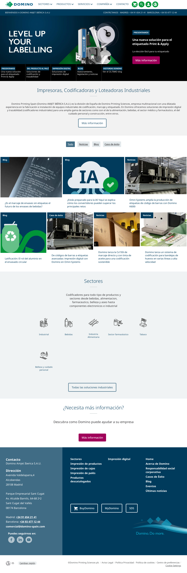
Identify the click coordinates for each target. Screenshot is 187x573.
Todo (70, 144)
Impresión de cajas (82, 468)
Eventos (151, 486)
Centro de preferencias (168, 562)
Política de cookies (145, 562)
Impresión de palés (82, 473)
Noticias (83, 144)
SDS (131, 508)
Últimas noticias (156, 491)
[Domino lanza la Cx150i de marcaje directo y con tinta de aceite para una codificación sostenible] (117, 239)
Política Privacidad (124, 562)
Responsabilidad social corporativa (160, 470)
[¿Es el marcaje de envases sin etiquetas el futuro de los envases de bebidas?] (31, 184)
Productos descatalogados (80, 479)
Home (150, 459)
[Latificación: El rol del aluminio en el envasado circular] (23, 239)
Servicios (85, 4)
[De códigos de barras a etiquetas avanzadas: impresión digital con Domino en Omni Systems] (70, 239)
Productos (65, 4)
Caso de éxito (112, 144)
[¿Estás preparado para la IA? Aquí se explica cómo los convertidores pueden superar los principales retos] (93, 184)
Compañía (104, 4)
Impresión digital (119, 459)
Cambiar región (27, 563)
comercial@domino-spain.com (25, 526)
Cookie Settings (173, 565)
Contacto (122, 4)
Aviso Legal (107, 562)
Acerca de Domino (157, 463)
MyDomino (112, 508)
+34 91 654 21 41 (137, 12)
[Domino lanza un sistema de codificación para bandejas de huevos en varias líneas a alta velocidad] (164, 239)
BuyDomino (84, 508)
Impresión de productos (86, 463)
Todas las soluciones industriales (92, 387)
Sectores (45, 4)
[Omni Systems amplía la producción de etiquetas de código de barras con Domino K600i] (156, 184)
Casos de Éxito (155, 476)
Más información (92, 123)
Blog (96, 144)
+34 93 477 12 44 (168, 12)
